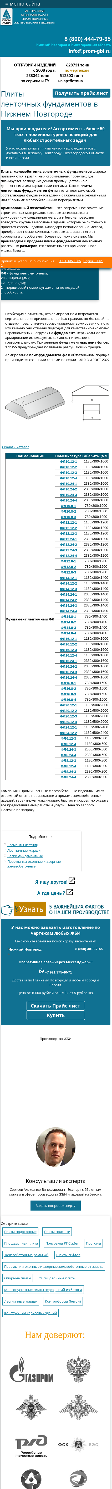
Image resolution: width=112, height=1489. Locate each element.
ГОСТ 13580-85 (70, 261)
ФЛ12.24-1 (68, 539)
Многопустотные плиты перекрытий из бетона (43, 1290)
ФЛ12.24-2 (68, 545)
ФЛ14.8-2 (68, 622)
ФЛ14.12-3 (68, 589)
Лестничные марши (23, 850)
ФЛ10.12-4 (68, 478)
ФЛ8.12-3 (68, 761)
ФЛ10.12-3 (68, 473)
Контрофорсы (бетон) (63, 1301)
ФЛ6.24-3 (68, 749)
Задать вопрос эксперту (55, 1206)
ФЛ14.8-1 (68, 617)
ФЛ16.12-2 (68, 644)
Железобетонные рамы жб (26, 1255)
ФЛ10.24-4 (68, 500)
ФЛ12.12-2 (68, 528)
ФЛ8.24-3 (68, 772)
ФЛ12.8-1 (68, 561)
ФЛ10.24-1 (68, 484)
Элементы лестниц (22, 845)
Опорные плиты (17, 1278)
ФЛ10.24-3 (68, 495)
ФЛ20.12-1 (68, 705)
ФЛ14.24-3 (68, 606)
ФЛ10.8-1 (68, 506)
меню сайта (22, 4)
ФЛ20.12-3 (68, 716)
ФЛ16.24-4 (68, 678)
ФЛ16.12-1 (68, 639)
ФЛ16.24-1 (68, 661)
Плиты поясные (57, 1232)
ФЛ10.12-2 (68, 467)
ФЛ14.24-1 (68, 594)
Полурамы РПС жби (61, 1243)
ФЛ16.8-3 (68, 694)
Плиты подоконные (20, 1232)
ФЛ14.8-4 (68, 633)
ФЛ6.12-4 (68, 744)
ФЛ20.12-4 (68, 722)
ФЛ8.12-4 (68, 766)
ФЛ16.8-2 (68, 689)
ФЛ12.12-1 (68, 522)
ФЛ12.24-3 (68, 550)
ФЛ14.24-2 (68, 600)
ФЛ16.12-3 (68, 650)
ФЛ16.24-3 (68, 672)
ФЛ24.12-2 (68, 733)
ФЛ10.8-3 (68, 517)
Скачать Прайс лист (55, 1006)
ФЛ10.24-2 (68, 489)
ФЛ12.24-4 (68, 556)
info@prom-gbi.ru (90, 51)
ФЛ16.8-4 (68, 700)
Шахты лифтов (68, 1255)
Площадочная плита (21, 1243)
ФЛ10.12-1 (68, 462)
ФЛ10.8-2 (68, 511)
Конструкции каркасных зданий (30, 1313)
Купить (56, 1015)
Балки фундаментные (25, 856)
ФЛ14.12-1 (68, 578)
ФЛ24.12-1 (68, 727)
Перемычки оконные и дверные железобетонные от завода (53, 1267)
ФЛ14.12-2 (68, 583)
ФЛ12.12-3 (68, 534)
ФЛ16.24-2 (68, 666)
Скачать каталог (15, 447)
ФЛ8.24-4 (68, 777)
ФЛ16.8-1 (68, 683)
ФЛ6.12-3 (68, 738)
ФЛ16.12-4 (68, 655)
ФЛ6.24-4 (68, 755)
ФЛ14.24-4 (68, 611)
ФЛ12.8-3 (68, 572)
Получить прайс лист (81, 93)
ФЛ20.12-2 (68, 711)
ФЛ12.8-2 (68, 567)
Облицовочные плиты (57, 1278)
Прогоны (93, 1243)
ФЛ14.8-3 (68, 628)
